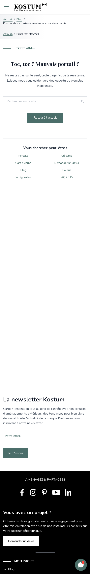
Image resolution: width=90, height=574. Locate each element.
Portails (23, 156)
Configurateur (23, 177)
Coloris (66, 170)
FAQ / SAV (66, 177)
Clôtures (66, 156)
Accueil (8, 19)
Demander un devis (66, 163)
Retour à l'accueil (45, 117)
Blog (19, 19)
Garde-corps (23, 163)
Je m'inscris (15, 453)
